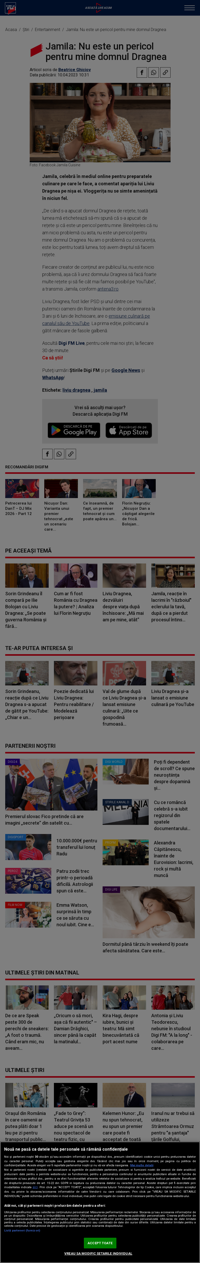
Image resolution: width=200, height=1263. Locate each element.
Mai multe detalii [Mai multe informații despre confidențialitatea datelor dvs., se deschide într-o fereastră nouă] (141, 1165)
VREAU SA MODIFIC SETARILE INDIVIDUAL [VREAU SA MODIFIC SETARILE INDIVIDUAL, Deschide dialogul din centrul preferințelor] (98, 1253)
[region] (100, 1202)
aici (35, 1187)
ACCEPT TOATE (100, 1243)
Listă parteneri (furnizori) (22, 1230)
